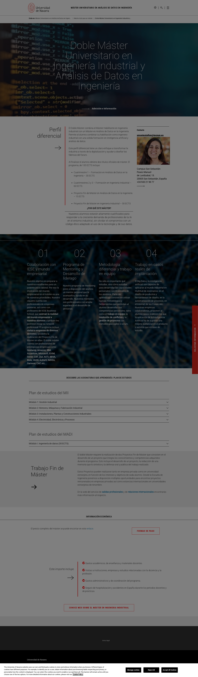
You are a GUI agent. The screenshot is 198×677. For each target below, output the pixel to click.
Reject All (151, 670)
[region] (99, 670)
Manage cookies (133, 670)
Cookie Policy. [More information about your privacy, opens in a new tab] (78, 674)
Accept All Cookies (169, 670)
